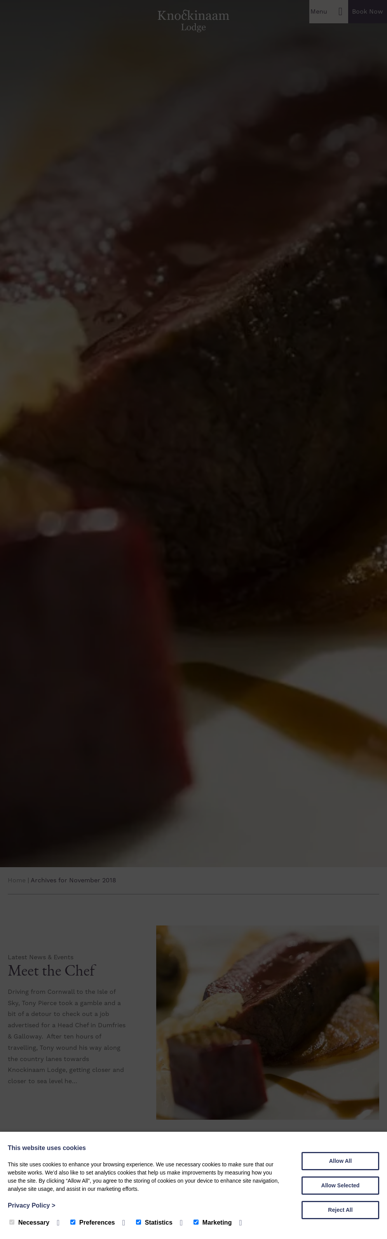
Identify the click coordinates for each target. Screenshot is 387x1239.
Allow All (340, 1161)
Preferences (92, 1222)
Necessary (29, 1222)
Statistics (154, 1222)
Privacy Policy (31, 1205)
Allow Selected (340, 1185)
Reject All (340, 1210)
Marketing (213, 1222)
